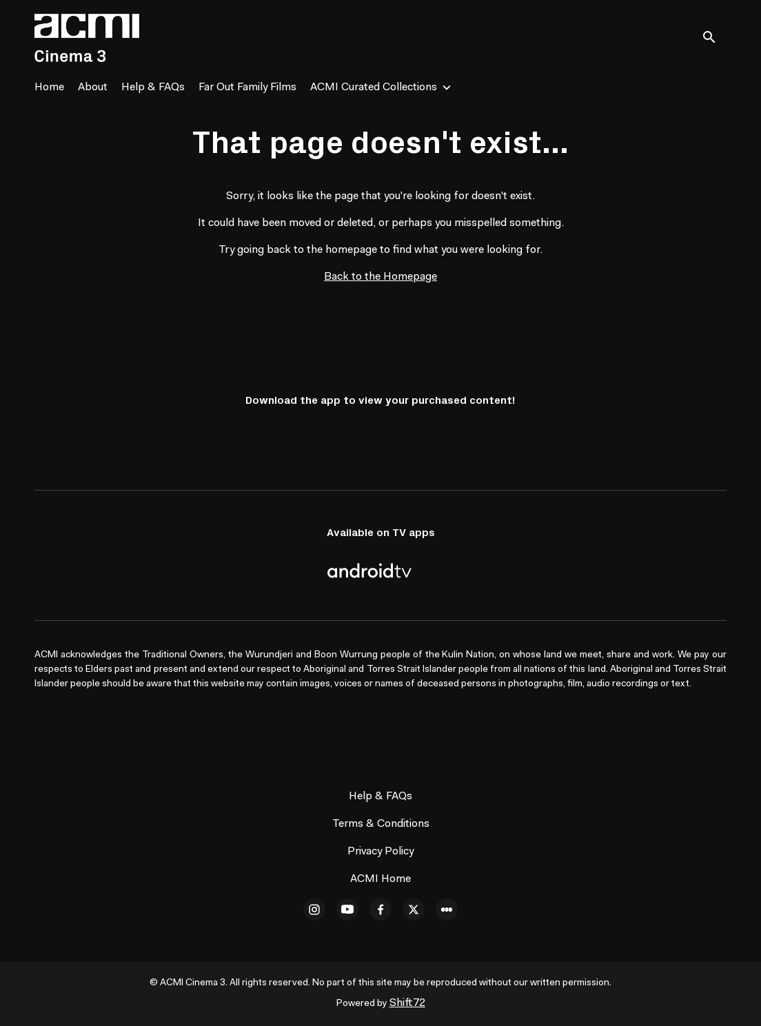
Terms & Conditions (380, 824)
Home (49, 87)
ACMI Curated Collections (373, 87)
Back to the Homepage (380, 277)
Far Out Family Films (247, 87)
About (93, 87)
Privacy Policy (380, 851)
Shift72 (407, 1003)
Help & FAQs (153, 87)
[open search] (714, 37)
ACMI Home (380, 879)
